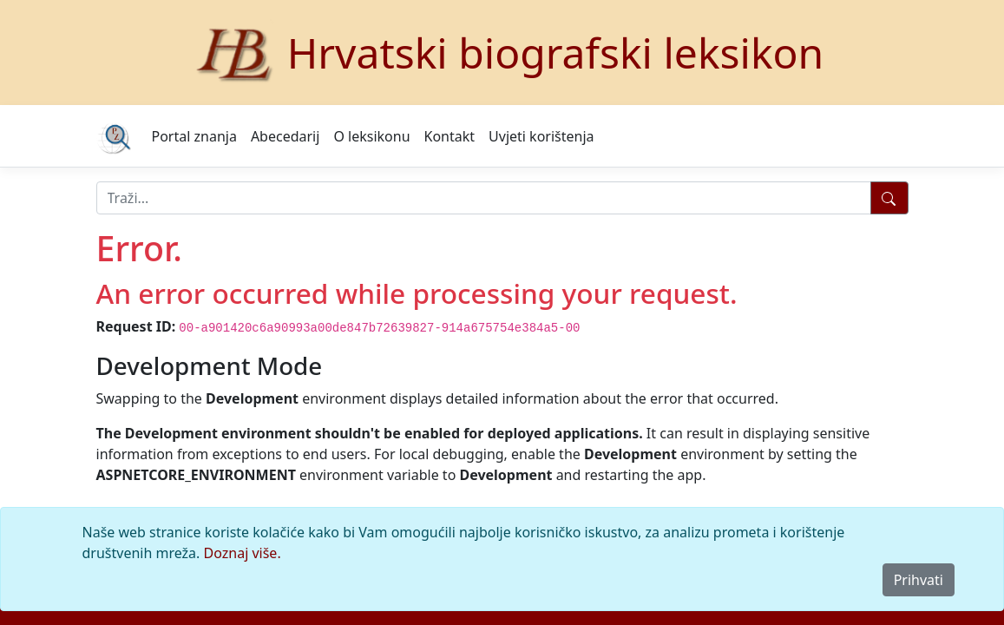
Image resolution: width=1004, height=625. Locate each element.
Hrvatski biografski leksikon (555, 52)
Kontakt (450, 136)
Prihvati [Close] (918, 579)
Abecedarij (285, 136)
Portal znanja (194, 136)
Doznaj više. (242, 552)
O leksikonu (371, 136)
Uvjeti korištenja (541, 136)
